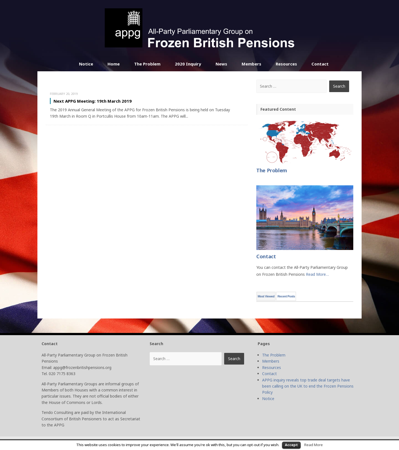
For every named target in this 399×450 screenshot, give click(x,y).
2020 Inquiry (188, 64)
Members (251, 64)
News (221, 64)
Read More (313, 444)
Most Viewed (266, 296)
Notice (86, 64)
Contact (320, 64)
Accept (291, 444)
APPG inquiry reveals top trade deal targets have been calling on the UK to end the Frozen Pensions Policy (308, 386)
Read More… (317, 274)
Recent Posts (286, 296)
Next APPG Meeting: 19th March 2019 (92, 101)
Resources (286, 64)
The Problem (147, 64)
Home (114, 64)
